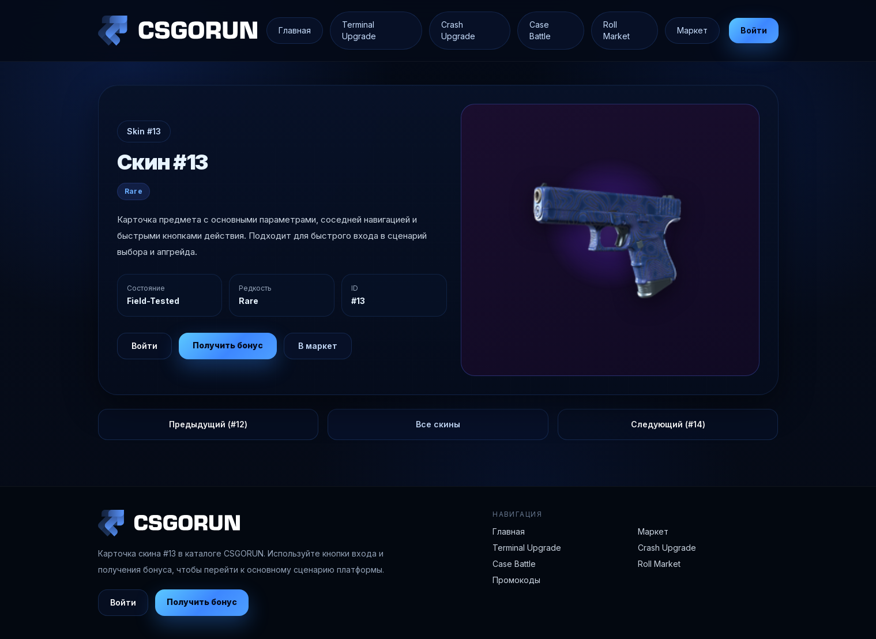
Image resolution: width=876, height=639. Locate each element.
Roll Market (616, 30)
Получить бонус (228, 345)
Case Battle (540, 30)
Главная (295, 30)
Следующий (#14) (668, 424)
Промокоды (516, 580)
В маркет (317, 346)
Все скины (438, 424)
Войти (753, 30)
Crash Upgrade (458, 30)
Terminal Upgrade (359, 30)
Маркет (692, 30)
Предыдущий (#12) (208, 424)
